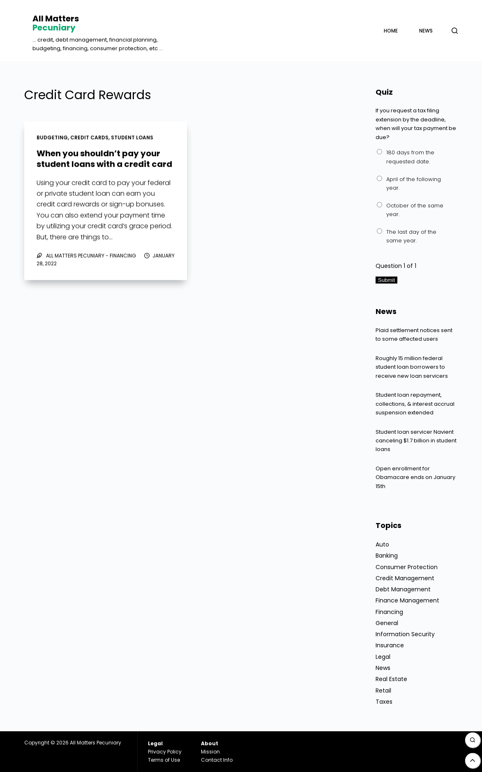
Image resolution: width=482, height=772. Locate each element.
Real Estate (391, 679)
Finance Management (407, 600)
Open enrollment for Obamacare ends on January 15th (415, 477)
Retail (383, 690)
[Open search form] (455, 31)
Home (391, 30)
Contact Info (217, 759)
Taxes (384, 702)
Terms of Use (164, 759)
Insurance (390, 645)
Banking (387, 555)
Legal (383, 657)
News (426, 30)
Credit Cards (89, 138)
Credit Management (405, 578)
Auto (382, 544)
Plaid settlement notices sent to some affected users (414, 334)
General (387, 623)
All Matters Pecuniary (95, 742)
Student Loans (132, 138)
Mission (210, 751)
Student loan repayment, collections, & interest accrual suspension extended (415, 403)
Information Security (405, 634)
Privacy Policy (165, 751)
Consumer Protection (407, 567)
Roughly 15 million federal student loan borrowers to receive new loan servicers (412, 367)
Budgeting (52, 138)
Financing (389, 612)
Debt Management (403, 589)
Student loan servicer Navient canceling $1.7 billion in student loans (416, 440)
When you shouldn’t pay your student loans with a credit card (104, 159)
